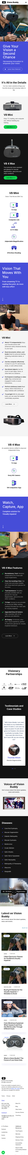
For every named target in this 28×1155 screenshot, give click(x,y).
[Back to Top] (3, 1152)
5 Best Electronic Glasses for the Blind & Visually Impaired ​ (13, 958)
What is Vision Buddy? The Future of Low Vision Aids (13, 1059)
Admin (5, 953)
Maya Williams (7, 987)
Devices (6, 935)
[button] (5, 803)
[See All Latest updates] (24, 928)
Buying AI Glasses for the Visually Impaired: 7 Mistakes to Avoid (13, 992)
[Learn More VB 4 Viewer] (10, 404)
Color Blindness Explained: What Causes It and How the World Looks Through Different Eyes (14, 1026)
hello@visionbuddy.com (7, 1115)
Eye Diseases (7, 1002)
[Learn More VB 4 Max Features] (10, 636)
